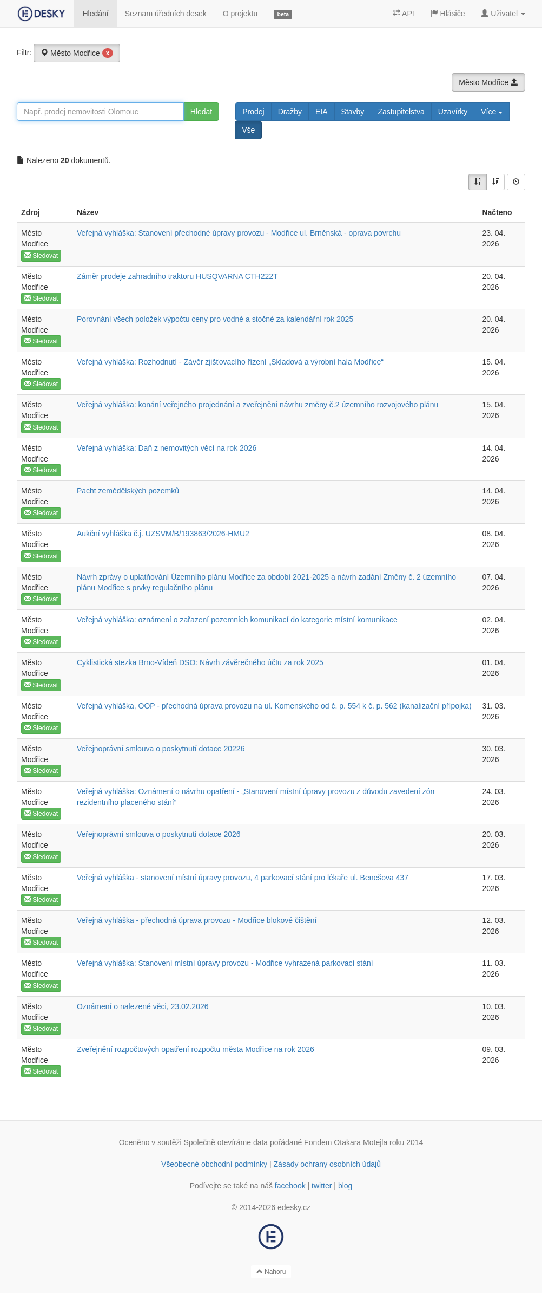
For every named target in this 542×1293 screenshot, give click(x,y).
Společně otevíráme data (226, 1142)
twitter (322, 1185)
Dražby (290, 111)
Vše (248, 130)
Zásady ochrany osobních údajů (327, 1164)
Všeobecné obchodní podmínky (214, 1164)
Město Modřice (77, 53)
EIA (321, 111)
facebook (290, 1185)
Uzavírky (452, 111)
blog (345, 1185)
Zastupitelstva (401, 111)
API (403, 13)
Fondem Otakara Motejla (345, 1142)
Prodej (253, 111)
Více (492, 111)
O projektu (240, 13)
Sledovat (41, 255)
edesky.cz (293, 1207)
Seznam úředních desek (166, 13)
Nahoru (271, 1272)
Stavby (353, 111)
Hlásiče (448, 13)
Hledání (95, 13)
